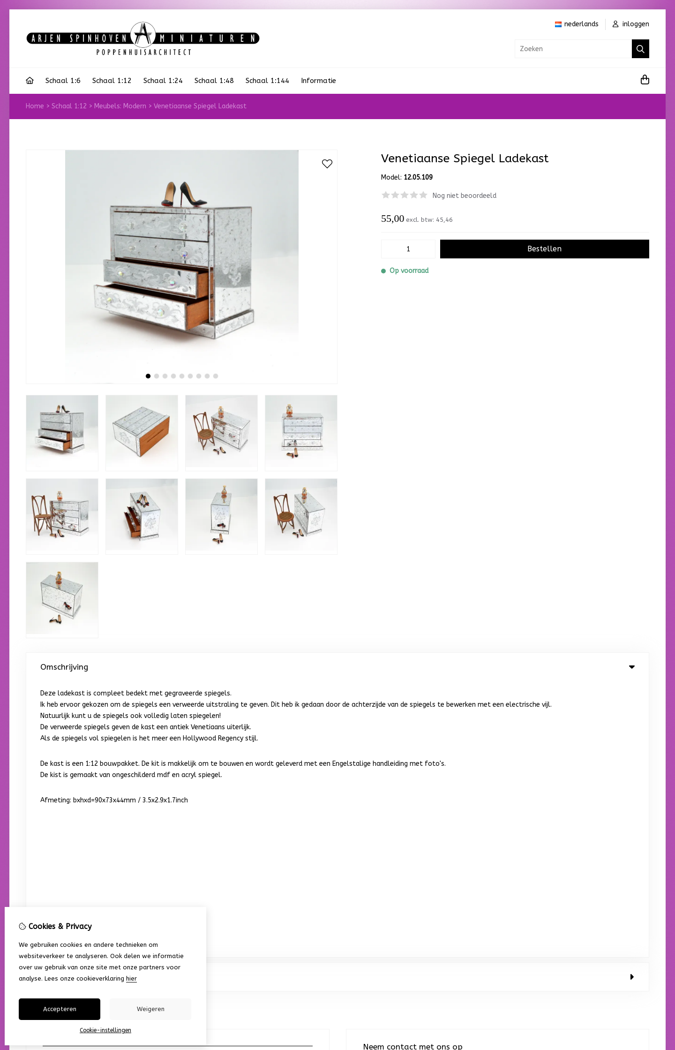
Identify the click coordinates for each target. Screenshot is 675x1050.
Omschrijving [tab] (337, 667)
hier (131, 978)
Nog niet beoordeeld (464, 196)
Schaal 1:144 (267, 80)
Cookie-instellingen (105, 1030)
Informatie (318, 80)
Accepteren (59, 1008)
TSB (643, 865)
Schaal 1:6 (63, 80)
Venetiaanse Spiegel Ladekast (200, 106)
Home (35, 106)
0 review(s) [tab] (337, 700)
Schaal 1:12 (112, 80)
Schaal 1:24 (163, 80)
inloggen (631, 24)
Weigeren (151, 1008)
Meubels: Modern (120, 106)
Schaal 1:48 (214, 80)
